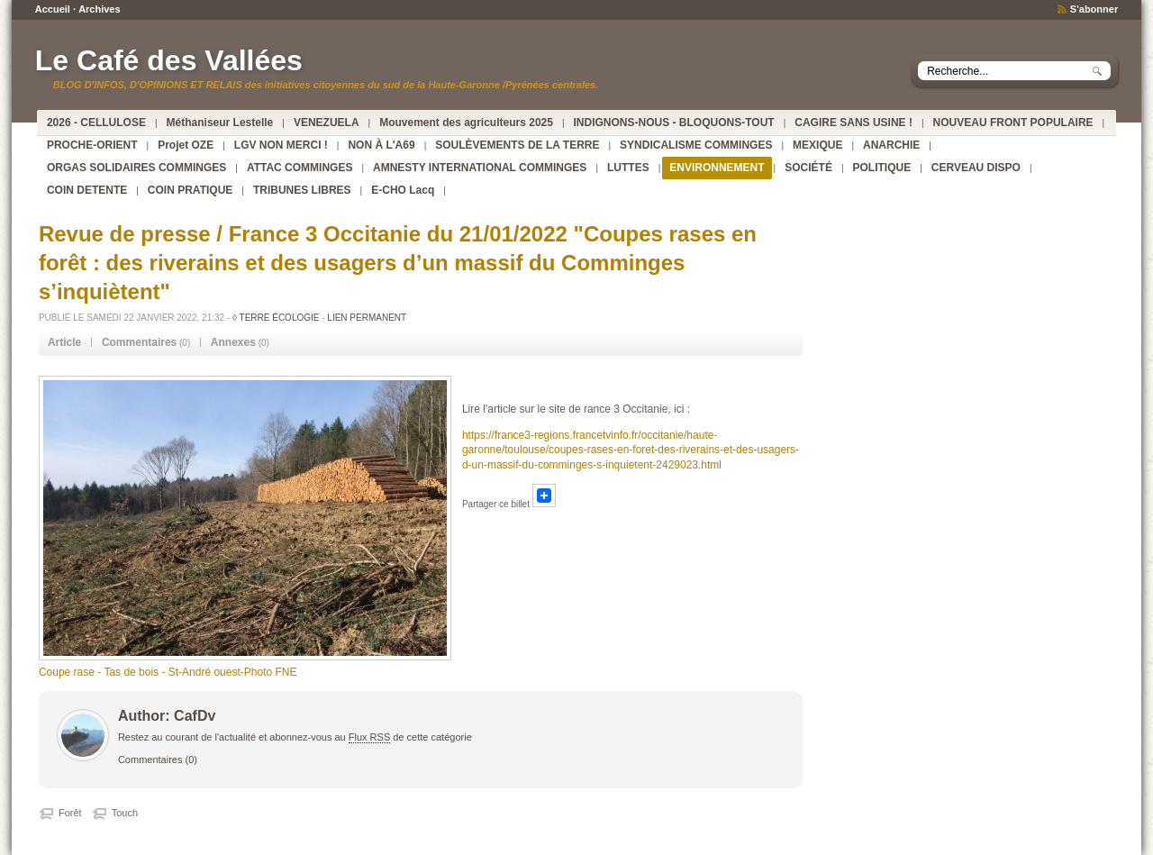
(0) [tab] (146, 342)
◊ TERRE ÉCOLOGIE (275, 318)
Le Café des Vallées (169, 60)
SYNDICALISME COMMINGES (696, 145)
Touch (125, 812)
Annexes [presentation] (233, 342)
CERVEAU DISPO (976, 167)
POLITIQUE (882, 167)
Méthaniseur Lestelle (220, 122)
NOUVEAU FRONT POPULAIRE (1013, 122)
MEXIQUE (817, 145)
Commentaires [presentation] (139, 342)
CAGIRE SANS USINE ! (853, 122)
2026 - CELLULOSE (96, 122)
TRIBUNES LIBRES (302, 190)
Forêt (70, 812)
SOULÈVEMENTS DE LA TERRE (517, 145)
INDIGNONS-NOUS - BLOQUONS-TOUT (674, 122)
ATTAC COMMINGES (300, 167)
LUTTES (628, 167)
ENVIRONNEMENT (716, 167)
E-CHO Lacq (402, 190)
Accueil (52, 9)
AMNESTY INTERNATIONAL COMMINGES (479, 167)
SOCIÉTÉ (808, 167)
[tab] (64, 343)
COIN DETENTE (87, 190)
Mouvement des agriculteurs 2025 (466, 122)
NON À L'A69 (381, 145)
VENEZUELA (326, 122)
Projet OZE (185, 145)
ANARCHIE (891, 145)
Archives (99, 9)
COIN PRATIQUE (190, 190)
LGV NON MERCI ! (281, 145)
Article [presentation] (64, 342)
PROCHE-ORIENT (92, 145)
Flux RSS (369, 737)
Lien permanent (366, 318)
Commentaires (150, 759)
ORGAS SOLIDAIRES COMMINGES (136, 167)
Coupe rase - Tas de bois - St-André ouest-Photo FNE (168, 672)
